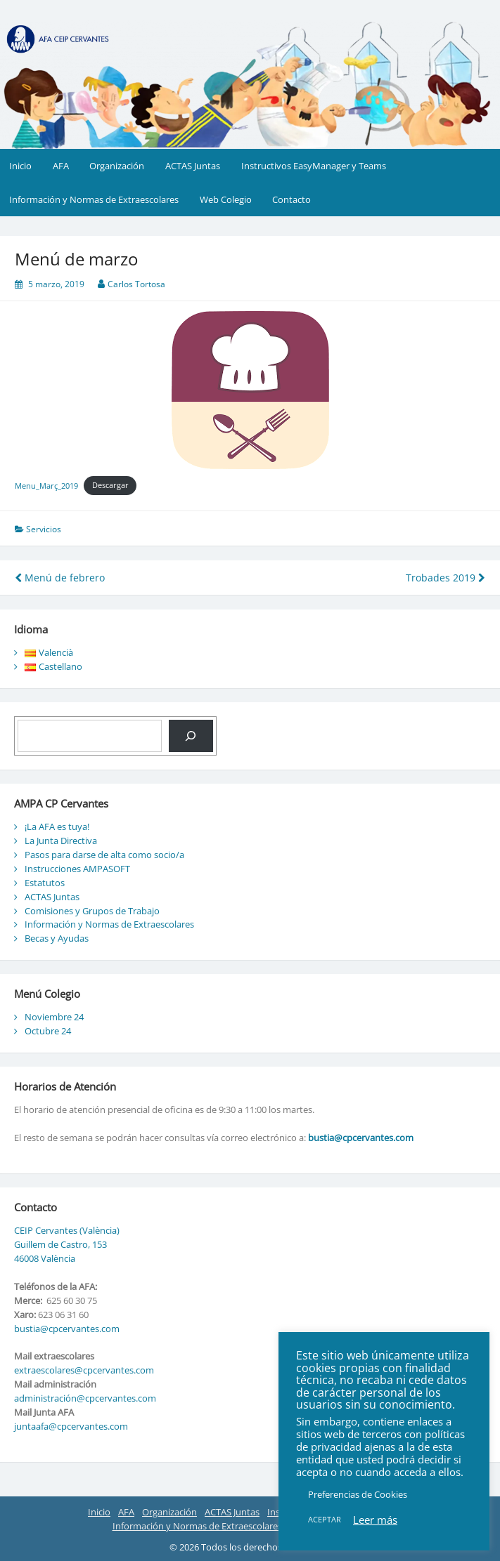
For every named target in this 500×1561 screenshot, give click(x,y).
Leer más (375, 1519)
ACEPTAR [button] (324, 1519)
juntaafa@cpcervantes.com (71, 1426)
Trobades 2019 (445, 577)
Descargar (110, 485)
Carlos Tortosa (136, 284)
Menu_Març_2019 (46, 485)
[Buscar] (191, 736)
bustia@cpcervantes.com (361, 1137)
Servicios (43, 529)
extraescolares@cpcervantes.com (84, 1370)
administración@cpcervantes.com (85, 1398)
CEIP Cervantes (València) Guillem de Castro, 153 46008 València (67, 1244)
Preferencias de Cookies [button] (357, 1494)
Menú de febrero (60, 577)
